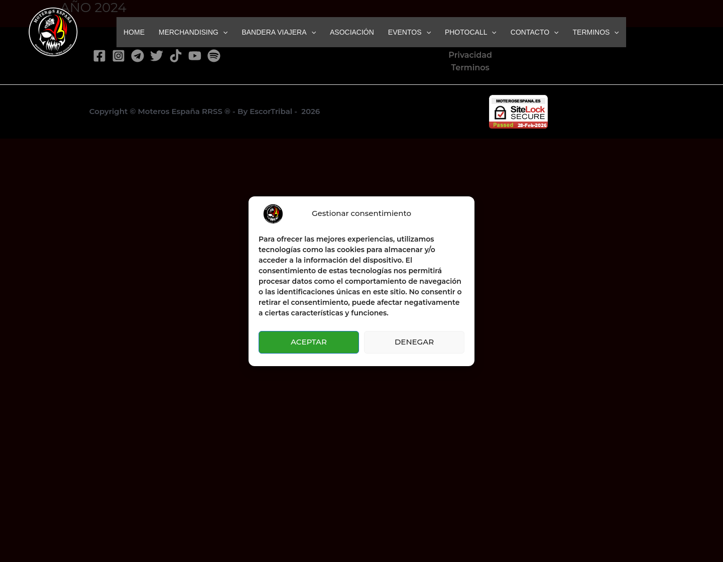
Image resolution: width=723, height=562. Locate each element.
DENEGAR (414, 342)
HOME (134, 32)
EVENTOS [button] (409, 32)
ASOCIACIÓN (352, 32)
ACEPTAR (309, 342)
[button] (222, 32)
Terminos (470, 67)
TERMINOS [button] (596, 32)
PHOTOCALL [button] (471, 32)
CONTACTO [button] (535, 32)
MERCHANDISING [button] (193, 32)
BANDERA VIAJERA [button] (279, 32)
